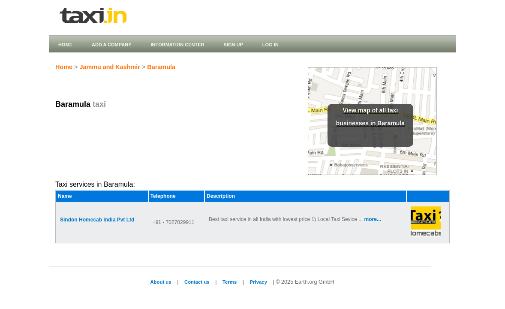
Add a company (111, 44)
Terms (229, 282)
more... (372, 219)
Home (65, 44)
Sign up (233, 44)
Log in (270, 44)
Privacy (258, 282)
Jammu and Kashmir (109, 67)
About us (160, 282)
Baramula (161, 67)
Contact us (197, 282)
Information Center (177, 44)
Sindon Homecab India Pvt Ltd (97, 220)
